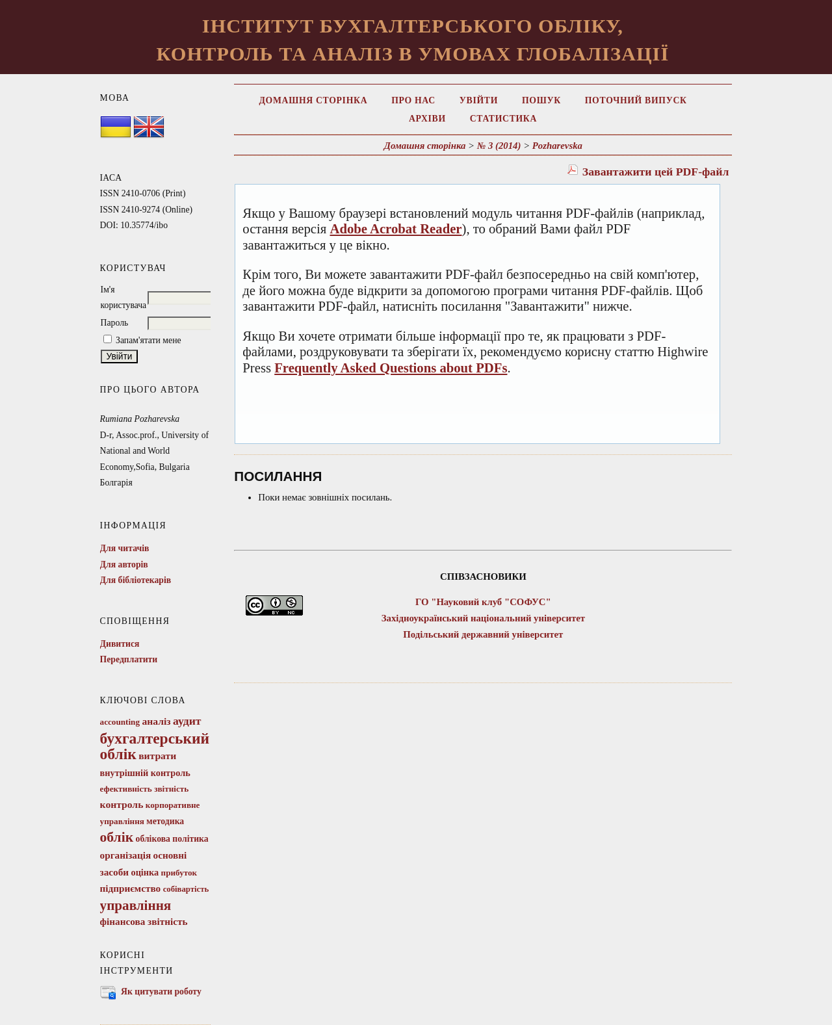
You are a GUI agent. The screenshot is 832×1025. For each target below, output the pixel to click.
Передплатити (129, 659)
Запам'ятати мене (148, 340)
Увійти (479, 100)
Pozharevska (557, 145)
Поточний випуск (636, 100)
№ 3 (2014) (499, 145)
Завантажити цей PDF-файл (655, 171)
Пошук (541, 100)
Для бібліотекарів (136, 580)
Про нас (413, 100)
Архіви (427, 118)
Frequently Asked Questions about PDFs (390, 368)
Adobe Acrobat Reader (396, 229)
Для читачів (125, 548)
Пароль (115, 323)
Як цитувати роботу (161, 991)
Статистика (503, 118)
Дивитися (120, 644)
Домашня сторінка (313, 100)
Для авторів (124, 564)
